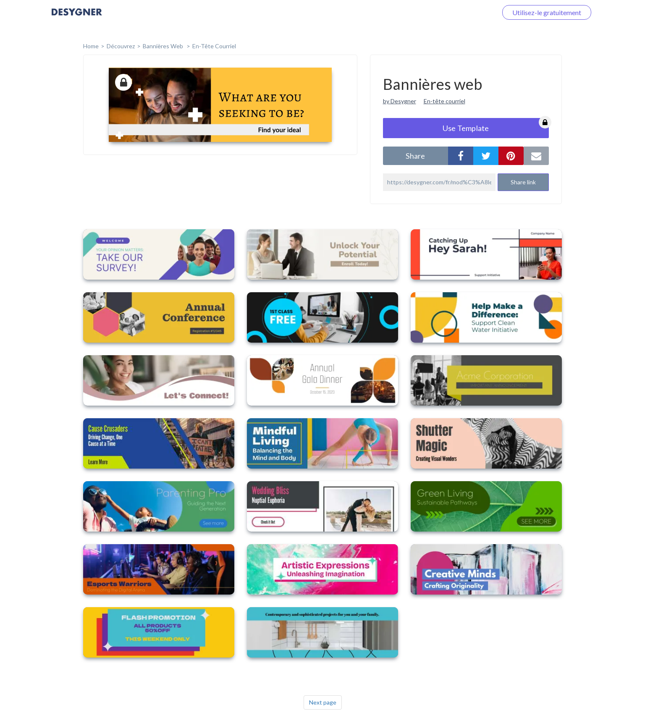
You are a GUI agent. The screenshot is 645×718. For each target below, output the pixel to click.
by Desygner (399, 101)
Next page (322, 702)
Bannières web (163, 46)
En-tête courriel (214, 46)
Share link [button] (523, 182)
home (91, 46)
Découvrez (121, 46)
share (415, 155)
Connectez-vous (463, 12)
